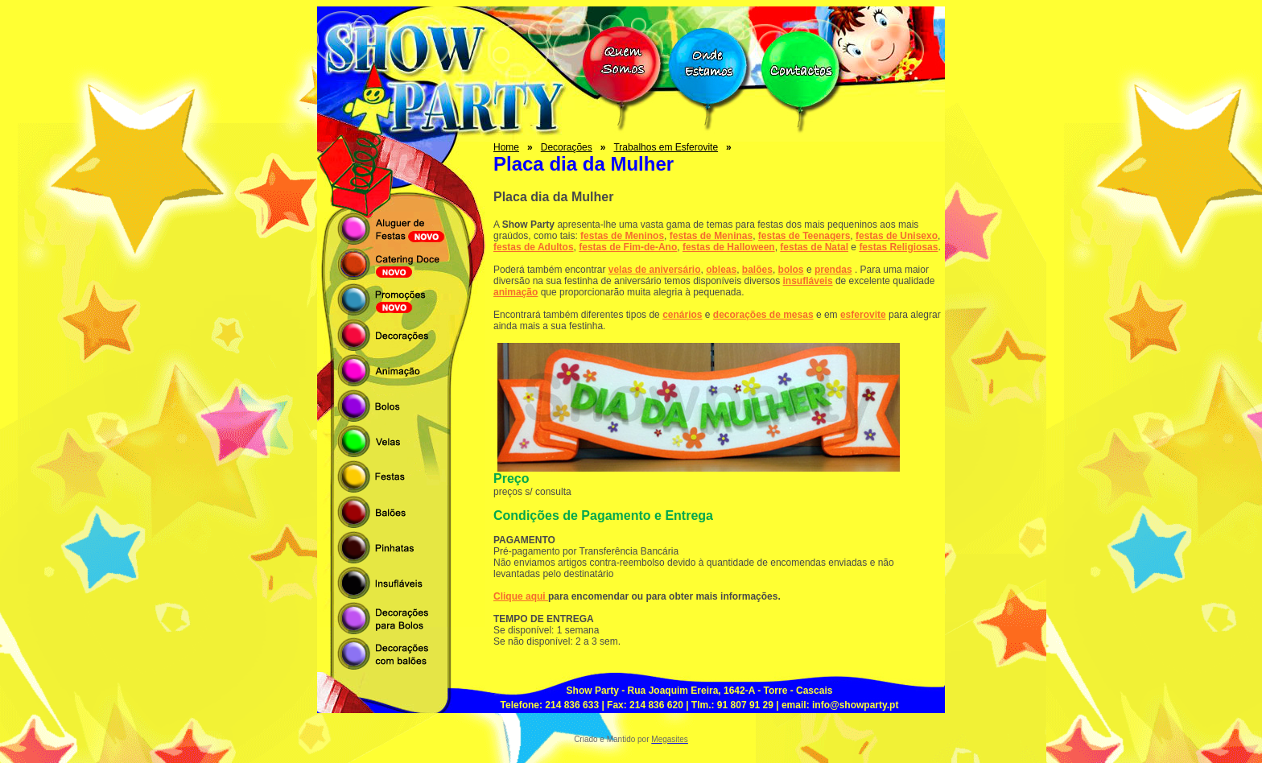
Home (506, 147)
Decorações (566, 147)
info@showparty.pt (855, 705)
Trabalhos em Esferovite (665, 147)
